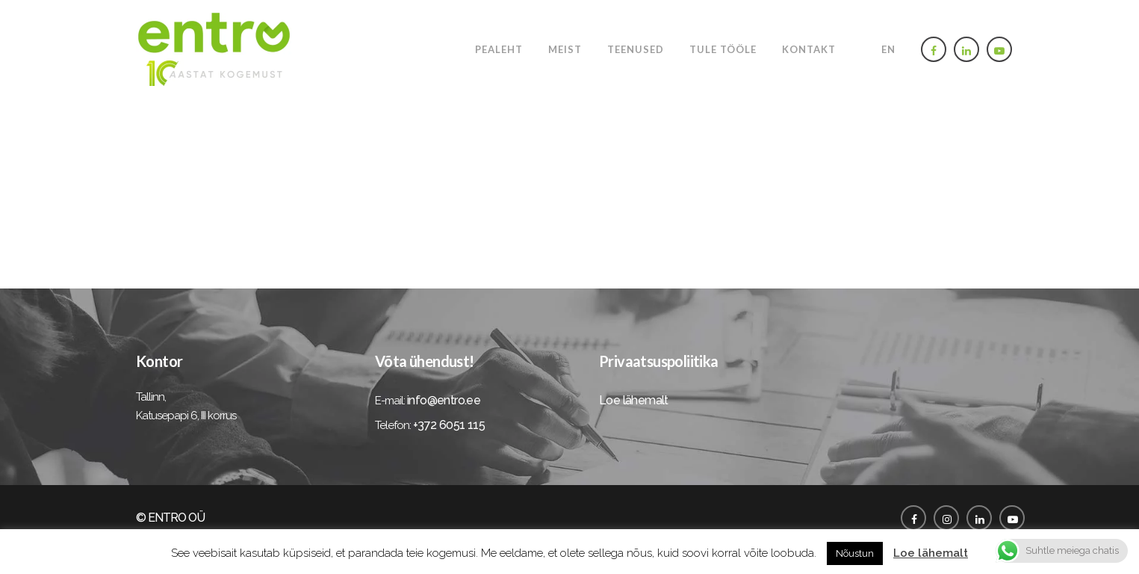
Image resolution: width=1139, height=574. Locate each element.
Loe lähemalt (633, 400)
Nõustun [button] (855, 553)
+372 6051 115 (449, 425)
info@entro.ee (443, 400)
